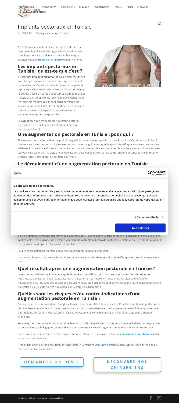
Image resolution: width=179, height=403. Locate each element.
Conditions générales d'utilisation (32, 398)
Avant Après (49, 7)
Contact (22, 15)
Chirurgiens (68, 7)
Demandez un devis (51, 361)
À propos (142, 7)
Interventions (26, 7)
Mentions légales (56, 398)
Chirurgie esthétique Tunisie (52, 33)
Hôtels (118, 7)
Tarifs (129, 7)
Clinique (84, 7)
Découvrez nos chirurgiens (127, 364)
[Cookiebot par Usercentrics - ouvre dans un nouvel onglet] (150, 173)
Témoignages (101, 7)
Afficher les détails (146, 217)
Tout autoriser (140, 227)
